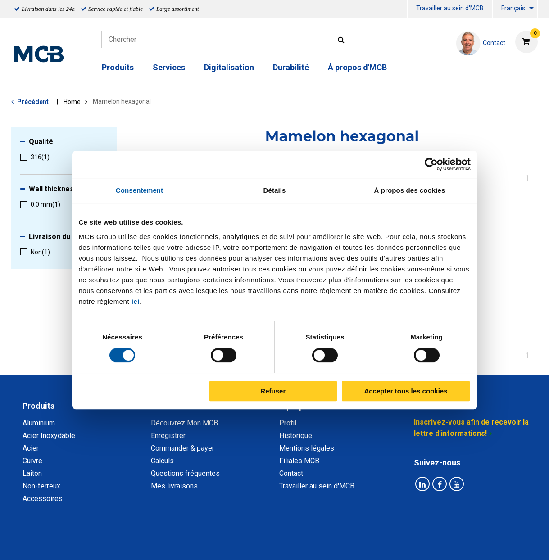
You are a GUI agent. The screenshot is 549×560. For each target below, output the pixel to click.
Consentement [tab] (139, 190)
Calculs (162, 460)
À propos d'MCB (357, 67)
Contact (291, 473)
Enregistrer (168, 435)
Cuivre (32, 460)
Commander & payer (182, 448)
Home (72, 101)
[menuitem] (406, 9)
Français (513, 8)
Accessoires (43, 498)
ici (136, 301)
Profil (287, 423)
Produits (118, 67)
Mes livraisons (174, 486)
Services (169, 67)
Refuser (273, 391)
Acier (31, 448)
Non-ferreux (41, 486)
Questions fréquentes (185, 473)
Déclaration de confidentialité (158, 543)
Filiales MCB (299, 460)
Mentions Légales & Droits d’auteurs (418, 543)
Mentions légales (306, 448)
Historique (295, 435)
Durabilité (291, 67)
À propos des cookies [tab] (409, 190)
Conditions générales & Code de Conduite (282, 543)
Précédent (33, 101)
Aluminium (39, 423)
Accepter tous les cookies (405, 391)
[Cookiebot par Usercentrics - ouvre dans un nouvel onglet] (431, 164)
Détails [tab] (274, 190)
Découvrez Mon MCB (184, 423)
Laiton (32, 473)
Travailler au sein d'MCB (450, 8)
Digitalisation (229, 67)
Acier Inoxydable (49, 435)
